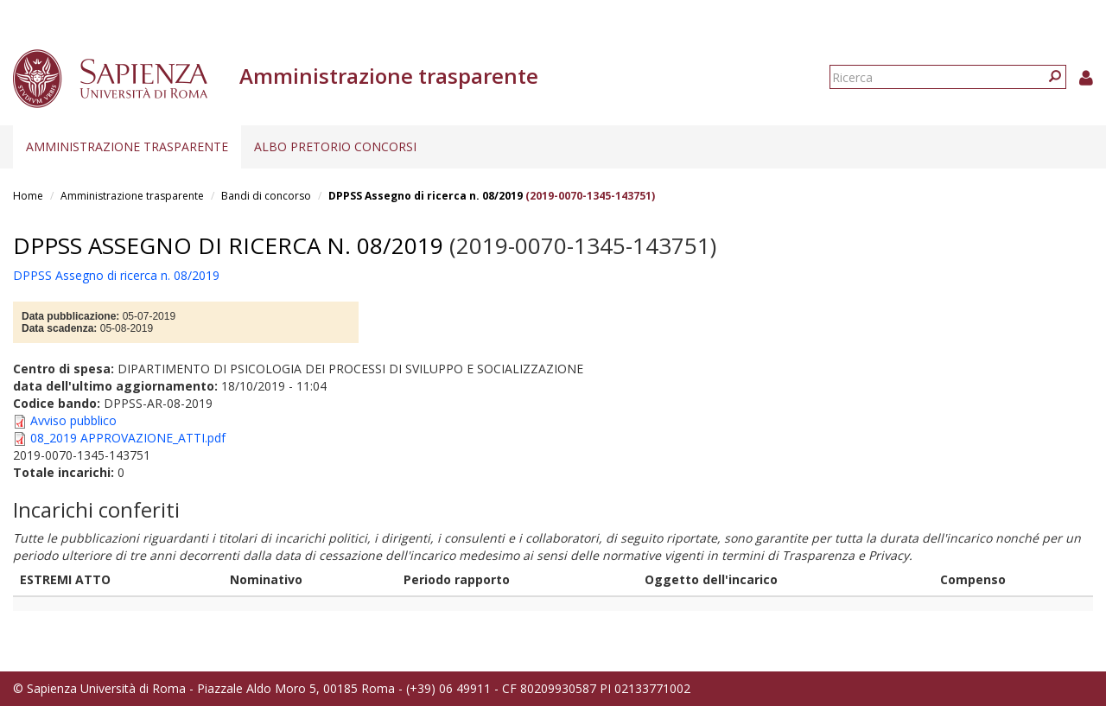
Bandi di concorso (266, 195)
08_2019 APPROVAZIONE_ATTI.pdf (128, 437)
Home (28, 195)
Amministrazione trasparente (127, 146)
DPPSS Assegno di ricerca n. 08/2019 (425, 195)
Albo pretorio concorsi (335, 146)
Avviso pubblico (73, 420)
